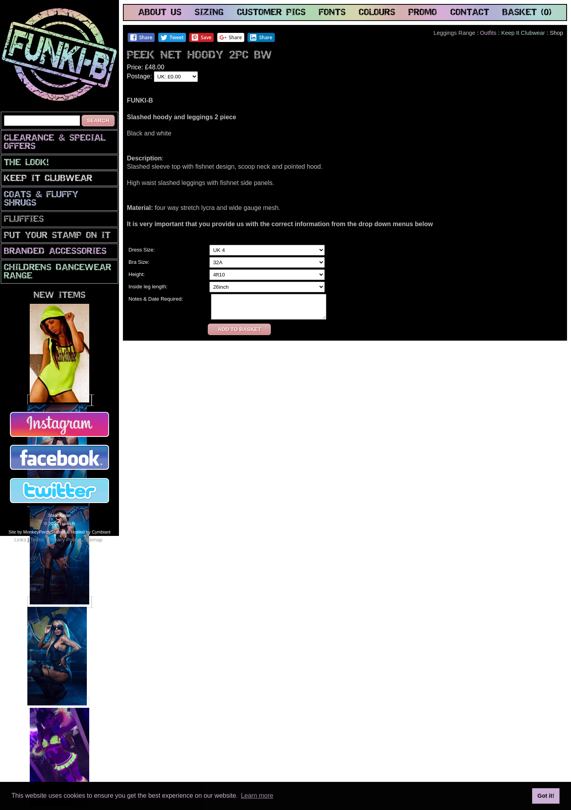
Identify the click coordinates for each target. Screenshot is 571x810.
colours (377, 13)
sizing (209, 13)
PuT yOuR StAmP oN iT (57, 236)
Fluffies (24, 219)
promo (422, 13)
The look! (26, 163)
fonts (332, 13)
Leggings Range (454, 33)
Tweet (172, 37)
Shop (556, 33)
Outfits (488, 33)
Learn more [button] (257, 795)
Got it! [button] (545, 796)
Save (201, 37)
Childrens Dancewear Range (57, 272)
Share (141, 37)
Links (20, 540)
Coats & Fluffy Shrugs (41, 199)
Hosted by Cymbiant (91, 532)
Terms (37, 540)
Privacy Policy (64, 540)
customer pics (271, 13)
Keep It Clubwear (48, 179)
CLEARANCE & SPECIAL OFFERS (54, 142)
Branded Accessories (55, 252)
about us (160, 13)
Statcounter (59, 515)
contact (469, 13)
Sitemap (93, 540)
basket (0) (527, 13)
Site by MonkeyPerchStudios (36, 532)
